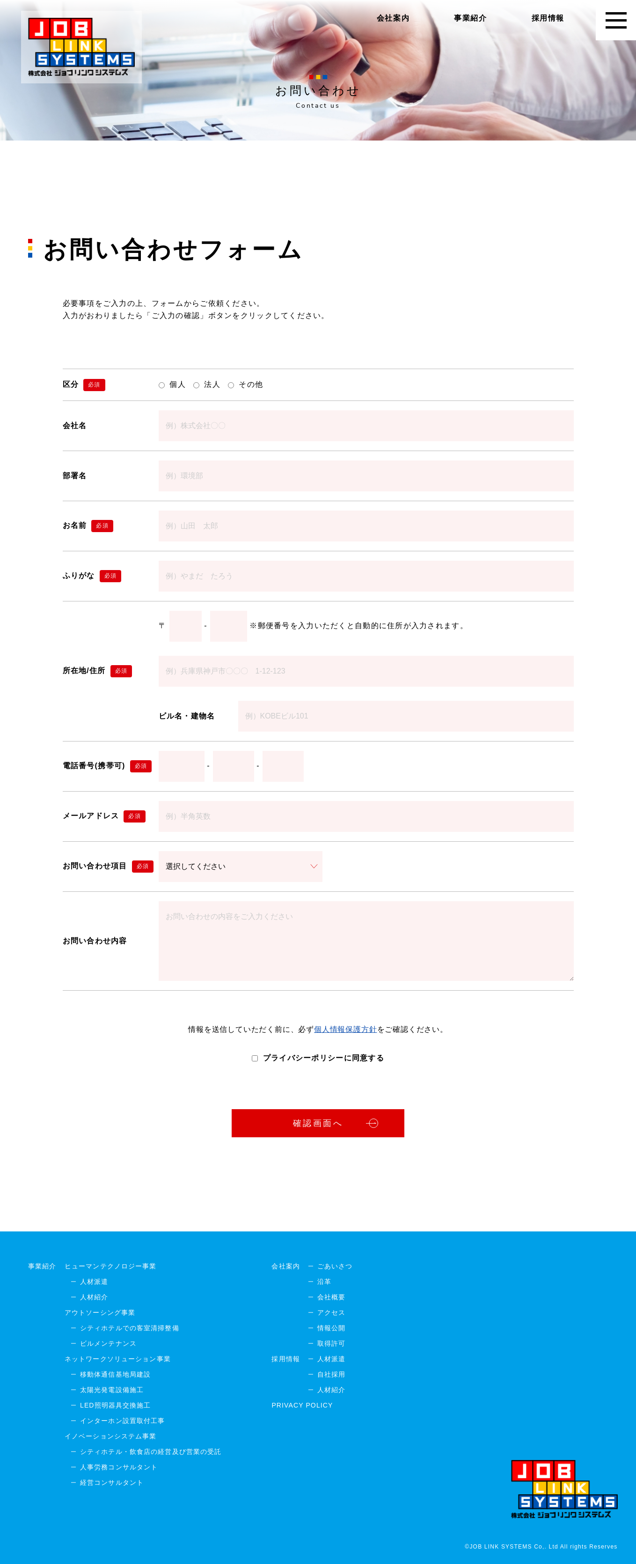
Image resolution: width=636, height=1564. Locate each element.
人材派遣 (94, 1281)
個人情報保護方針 (345, 1029)
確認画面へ (318, 1123)
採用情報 (548, 18)
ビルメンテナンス (108, 1343)
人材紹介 (94, 1297)
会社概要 (331, 1297)
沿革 (324, 1281)
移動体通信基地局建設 (115, 1374)
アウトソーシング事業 (100, 1312)
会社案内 (393, 18)
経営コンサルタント (112, 1482)
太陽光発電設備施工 (112, 1390)
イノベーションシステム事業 (111, 1436)
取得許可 (331, 1343)
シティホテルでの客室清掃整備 (129, 1328)
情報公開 (331, 1328)
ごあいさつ (335, 1266)
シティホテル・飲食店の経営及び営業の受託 (150, 1451)
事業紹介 (470, 18)
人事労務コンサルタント (119, 1467)
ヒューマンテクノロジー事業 (111, 1266)
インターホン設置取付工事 (122, 1420)
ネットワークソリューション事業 (118, 1359)
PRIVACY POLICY (302, 1405)
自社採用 (331, 1374)
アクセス (331, 1312)
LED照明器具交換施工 (115, 1405)
